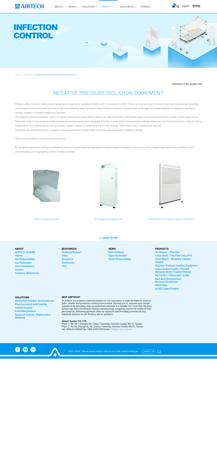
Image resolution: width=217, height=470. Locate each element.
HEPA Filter (161, 285)
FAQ (64, 266)
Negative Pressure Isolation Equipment (55, 74)
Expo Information (117, 255)
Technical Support (71, 252)
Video (65, 255)
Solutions (89, 6)
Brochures (67, 259)
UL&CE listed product (167, 288)
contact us (148, 352)
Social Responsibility (119, 259)
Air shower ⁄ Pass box (167, 252)
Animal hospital (23, 307)
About (59, 6)
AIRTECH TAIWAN (25, 252)
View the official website (30, 399)
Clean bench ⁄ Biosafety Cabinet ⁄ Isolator (173, 260)
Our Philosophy (23, 262)
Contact (145, 6)
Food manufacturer (25, 311)
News (73, 6)
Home (18, 74)
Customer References (27, 273)
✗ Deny (4, 373)
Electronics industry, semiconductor (34, 300)
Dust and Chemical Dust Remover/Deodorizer (168, 280)
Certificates (68, 262)
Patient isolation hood (46, 219)
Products (109, 6)
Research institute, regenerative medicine (32, 316)
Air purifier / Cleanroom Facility (172, 275)
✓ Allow (4, 369)
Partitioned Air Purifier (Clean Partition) (171, 219)
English (185, 6)
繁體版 (196, 6)
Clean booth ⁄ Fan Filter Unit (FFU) (173, 255)
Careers (19, 269)
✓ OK (96, 467)
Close (3, 360)
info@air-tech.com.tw (121, 329)
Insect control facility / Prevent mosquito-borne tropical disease (173, 270)
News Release (116, 252)
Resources (128, 6)
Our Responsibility (25, 259)
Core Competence (25, 266)
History (19, 255)
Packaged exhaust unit (108, 219)
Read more (7, 399)
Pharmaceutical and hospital (31, 304)
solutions (22, 297)
